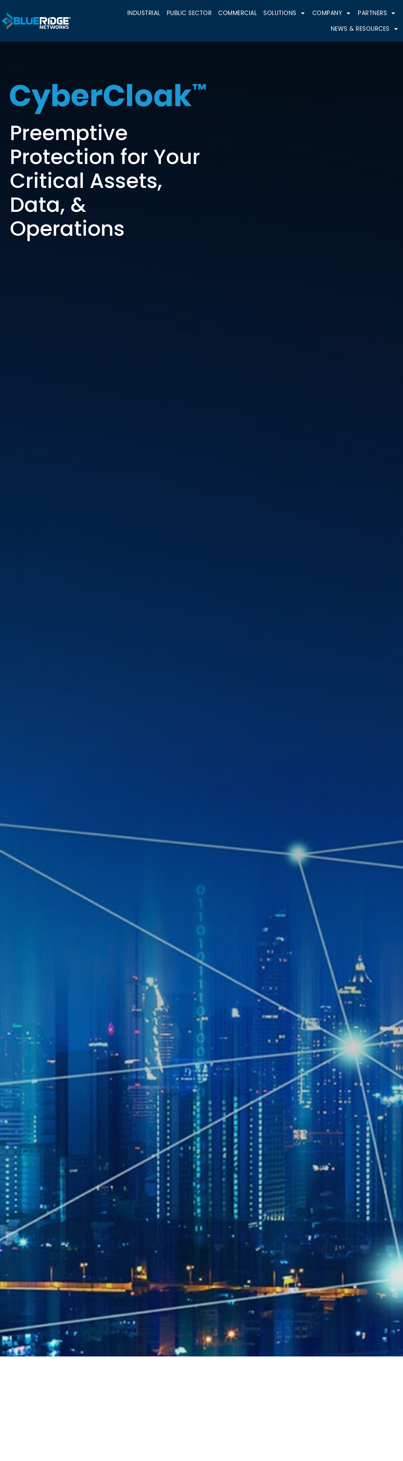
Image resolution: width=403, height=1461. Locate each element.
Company (332, 13)
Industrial (143, 13)
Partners (377, 13)
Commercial (237, 13)
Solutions (284, 13)
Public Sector (189, 13)
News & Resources (365, 29)
